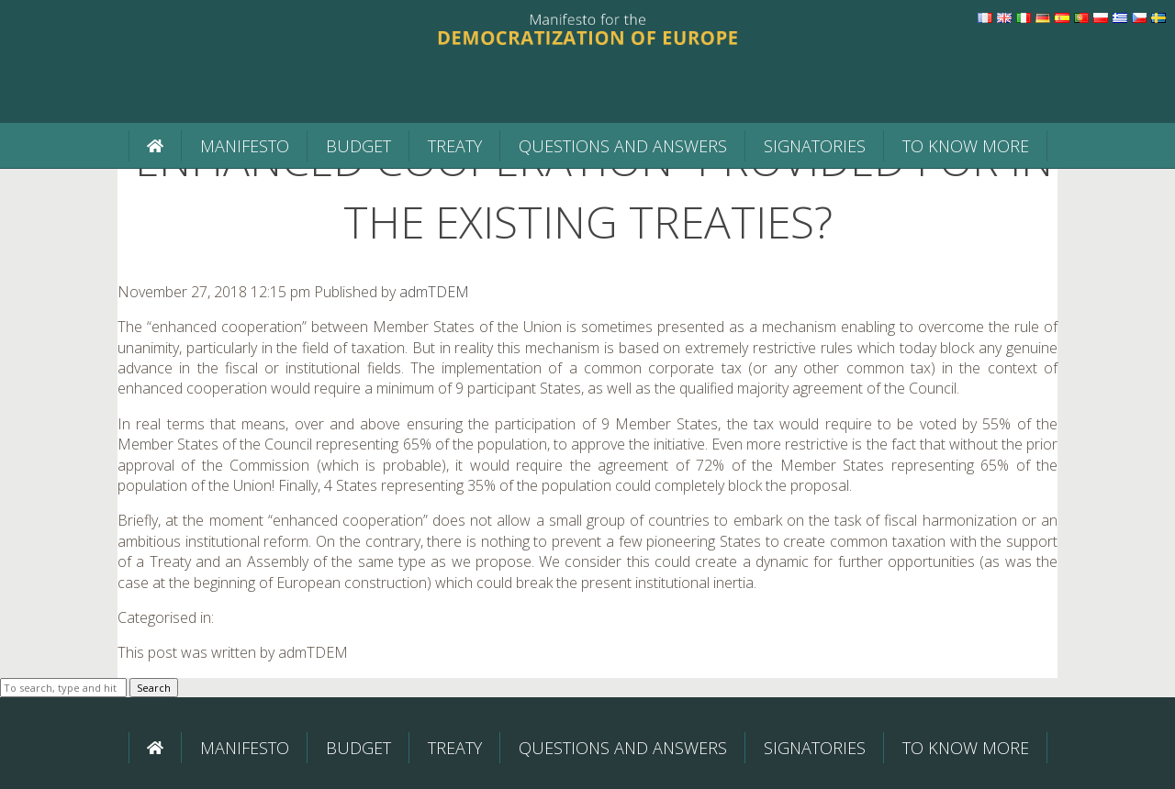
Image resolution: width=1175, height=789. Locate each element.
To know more (965, 146)
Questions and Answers (623, 146)
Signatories (815, 146)
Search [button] (154, 688)
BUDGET (358, 146)
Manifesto (244, 146)
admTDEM (434, 292)
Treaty (455, 146)
